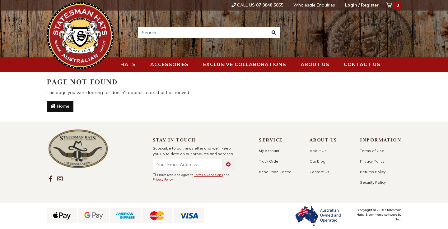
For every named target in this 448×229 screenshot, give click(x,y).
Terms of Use (372, 150)
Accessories (169, 64)
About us (315, 64)
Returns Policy (372, 171)
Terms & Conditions (208, 175)
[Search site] (274, 32)
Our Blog (317, 161)
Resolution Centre (275, 171)
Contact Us (319, 171)
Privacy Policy (163, 179)
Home (60, 106)
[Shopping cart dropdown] (395, 5)
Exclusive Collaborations (244, 64)
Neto (397, 219)
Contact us (362, 64)
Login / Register (362, 5)
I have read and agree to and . (191, 177)
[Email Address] (188, 164)
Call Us (257, 5)
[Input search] (203, 32)
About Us (318, 150)
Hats (128, 64)
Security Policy (373, 182)
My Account (269, 150)
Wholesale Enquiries (314, 5)
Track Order (269, 161)
